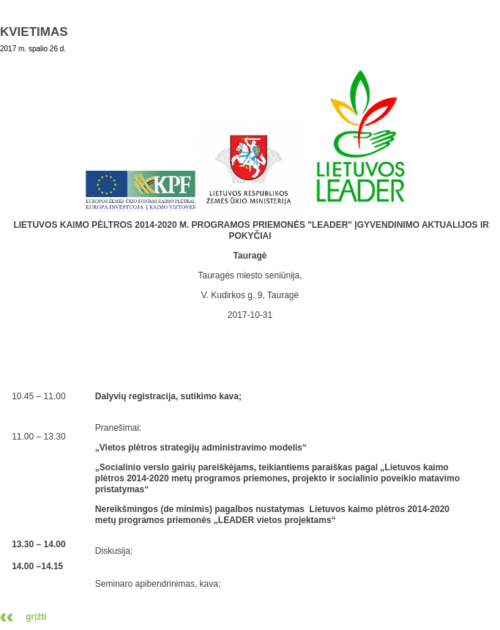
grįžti (36, 617)
